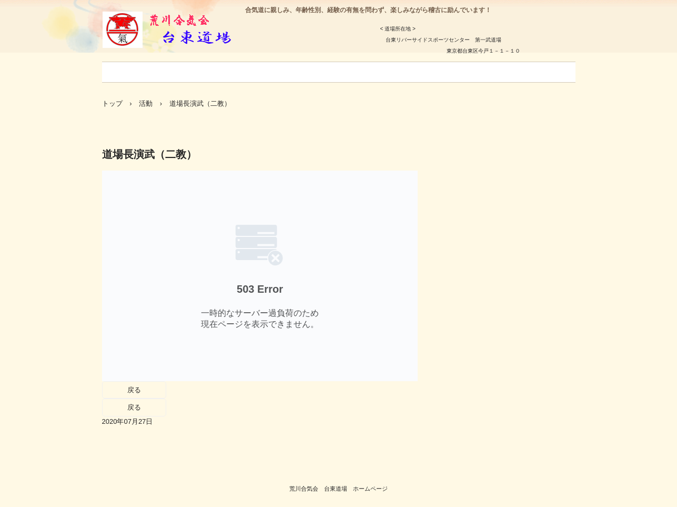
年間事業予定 (310, 72)
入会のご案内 (190, 72)
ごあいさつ (130, 72)
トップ (112, 103)
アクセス (367, 72)
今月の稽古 (250, 72)
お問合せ (480, 72)
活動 (146, 103)
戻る (134, 390)
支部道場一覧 (424, 72)
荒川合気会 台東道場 (185, 32)
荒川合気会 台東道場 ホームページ (338, 488)
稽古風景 (531, 72)
